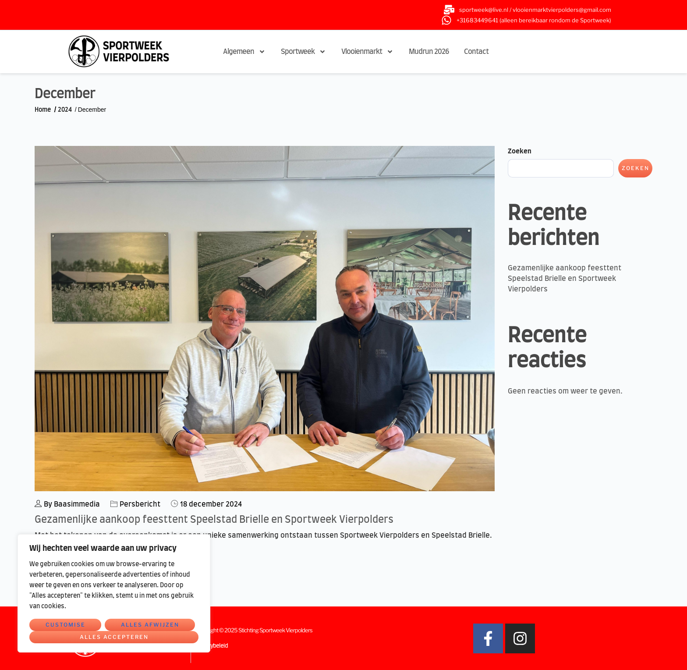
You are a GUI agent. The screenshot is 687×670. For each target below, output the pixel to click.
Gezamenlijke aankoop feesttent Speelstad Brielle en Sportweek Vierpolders (214, 520)
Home (43, 110)
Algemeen (244, 52)
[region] (114, 593)
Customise (65, 624)
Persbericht (140, 504)
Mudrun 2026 (429, 51)
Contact (476, 51)
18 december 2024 (211, 504)
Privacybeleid (211, 646)
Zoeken (519, 151)
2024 (65, 110)
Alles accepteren (114, 637)
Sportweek (303, 52)
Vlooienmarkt (367, 52)
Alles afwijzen (150, 624)
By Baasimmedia (67, 504)
